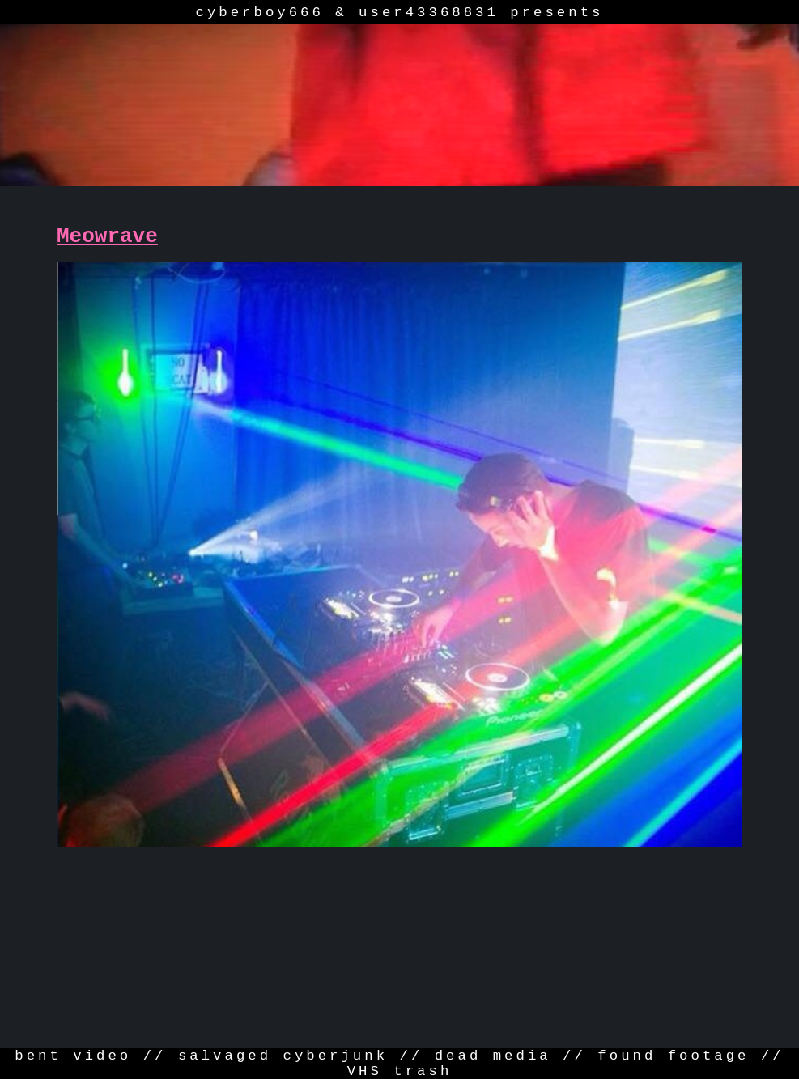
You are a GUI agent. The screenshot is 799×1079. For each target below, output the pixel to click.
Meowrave (107, 236)
